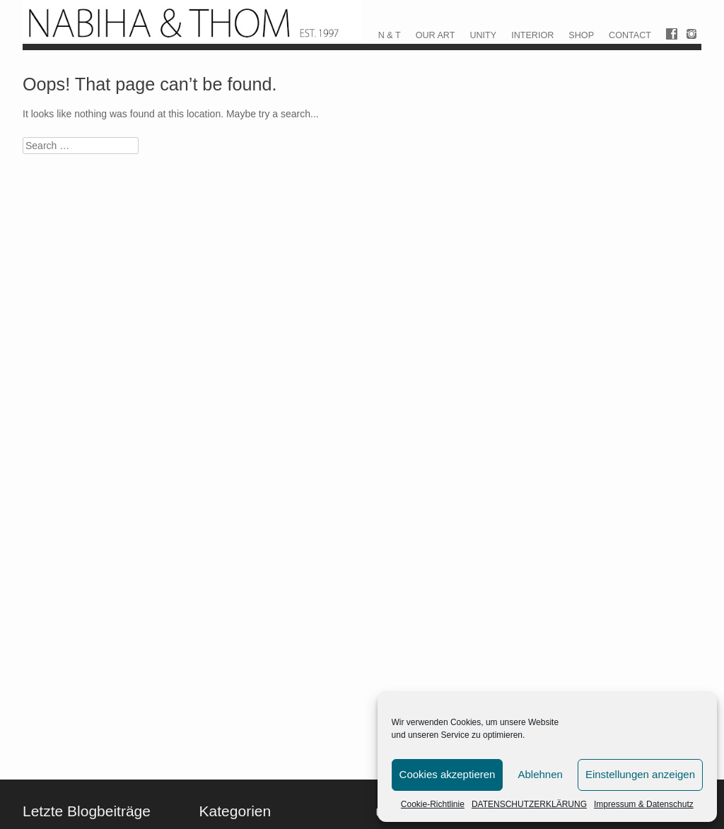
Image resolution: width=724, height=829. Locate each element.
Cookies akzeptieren (447, 774)
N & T (389, 35)
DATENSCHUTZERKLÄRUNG (529, 804)
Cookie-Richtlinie (433, 804)
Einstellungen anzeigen (640, 774)
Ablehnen (540, 774)
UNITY (482, 35)
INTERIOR (532, 35)
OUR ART (435, 35)
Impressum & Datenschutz (644, 804)
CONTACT (630, 35)
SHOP (581, 35)
